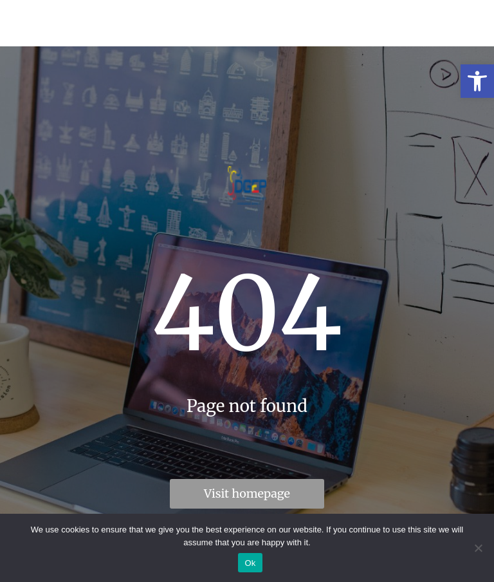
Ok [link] (249, 563)
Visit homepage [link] (247, 493)
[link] (477, 81)
